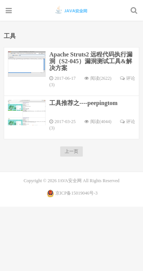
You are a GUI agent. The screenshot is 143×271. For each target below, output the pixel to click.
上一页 (71, 151)
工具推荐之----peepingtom (83, 103)
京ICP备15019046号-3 (76, 193)
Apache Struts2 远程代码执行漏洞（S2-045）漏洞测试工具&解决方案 (90, 61)
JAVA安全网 (71, 10)
